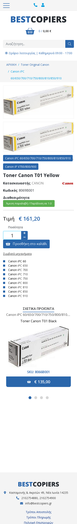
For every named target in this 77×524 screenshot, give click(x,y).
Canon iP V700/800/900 (20, 167)
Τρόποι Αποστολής (38, 512)
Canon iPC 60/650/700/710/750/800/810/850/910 (36, 74)
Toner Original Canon (35, 65)
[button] (30, 397)
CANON (38, 183)
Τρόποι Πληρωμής (38, 517)
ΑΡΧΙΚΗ (11, 65)
